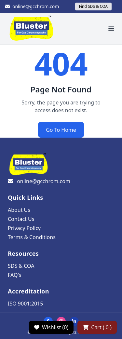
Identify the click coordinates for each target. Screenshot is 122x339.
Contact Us (21, 219)
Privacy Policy (24, 228)
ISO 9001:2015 (25, 303)
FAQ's (14, 274)
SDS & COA (21, 265)
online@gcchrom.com (32, 6)
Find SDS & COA (93, 6)
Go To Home (61, 129)
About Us (19, 209)
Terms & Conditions (32, 237)
